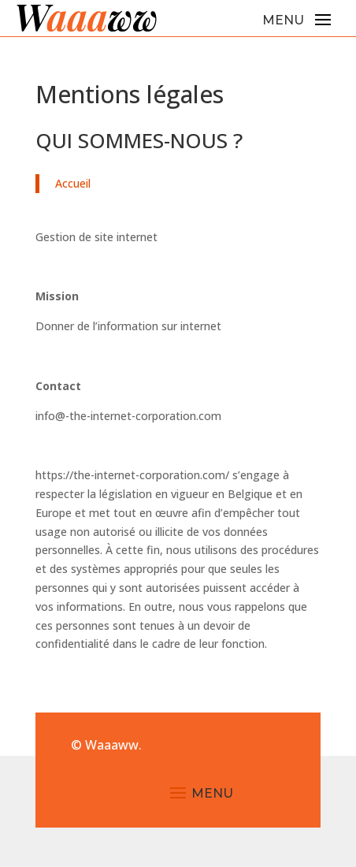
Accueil (73, 183)
